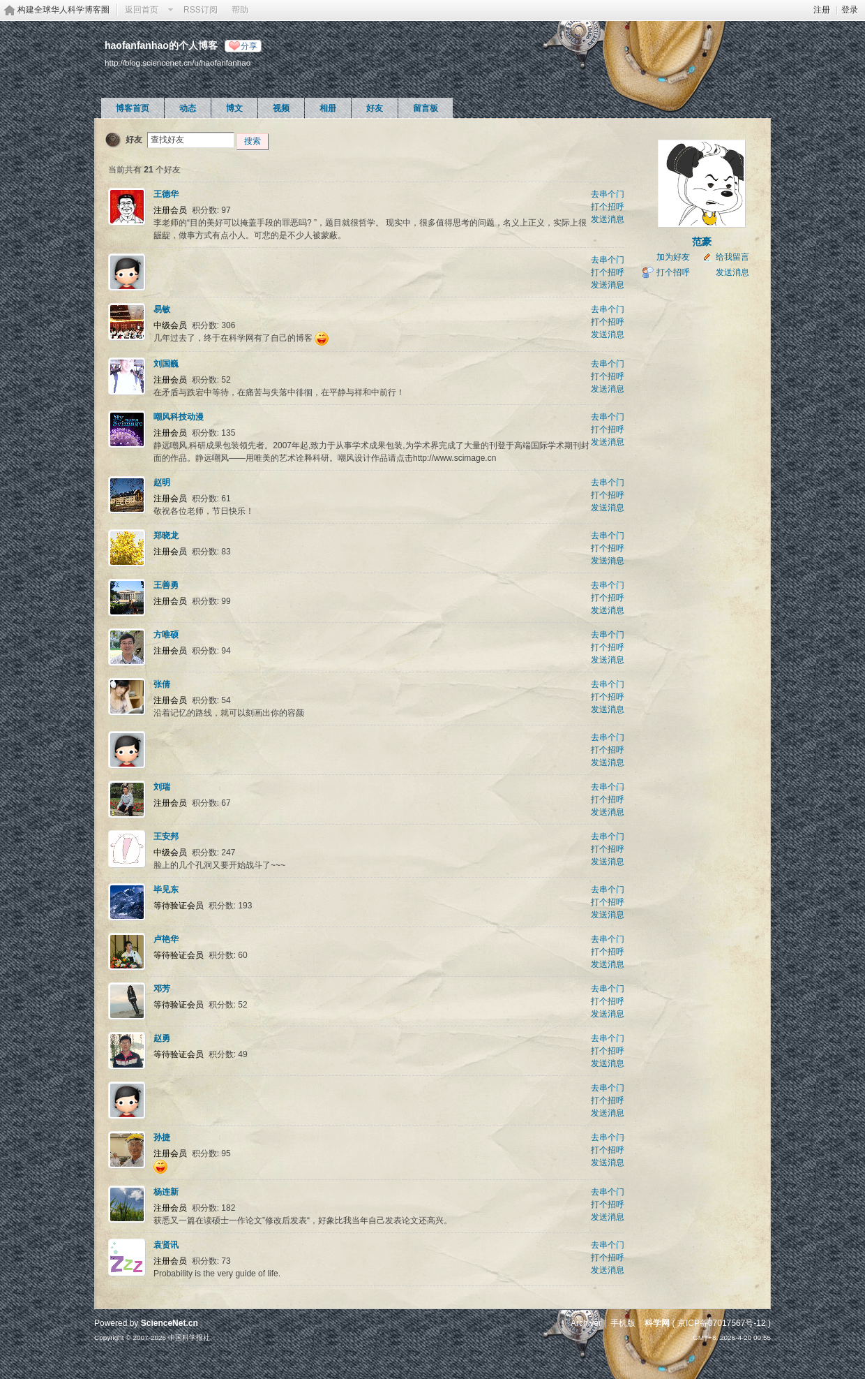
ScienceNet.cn (169, 1323)
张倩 (161, 684)
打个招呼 (607, 207)
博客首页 (132, 108)
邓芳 (161, 989)
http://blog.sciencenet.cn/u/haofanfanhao (177, 62)
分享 (249, 46)
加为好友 (673, 257)
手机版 (622, 1323)
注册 (821, 10)
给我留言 (732, 257)
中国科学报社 (189, 1337)
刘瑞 (161, 787)
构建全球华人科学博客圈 (63, 10)
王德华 (166, 194)
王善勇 (166, 585)
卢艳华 (166, 939)
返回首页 (141, 10)
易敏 (161, 309)
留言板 (425, 108)
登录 (849, 10)
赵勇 (161, 1038)
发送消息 (607, 219)
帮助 (240, 10)
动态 (187, 108)
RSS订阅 (200, 10)
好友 (374, 108)
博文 (234, 108)
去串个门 (607, 194)
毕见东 (166, 889)
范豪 (702, 241)
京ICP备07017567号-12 (721, 1323)
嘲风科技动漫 (178, 417)
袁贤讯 (166, 1245)
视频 (281, 108)
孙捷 (161, 1137)
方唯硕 (166, 635)
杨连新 (166, 1192)
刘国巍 (166, 364)
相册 (327, 108)
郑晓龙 (166, 535)
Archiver (586, 1323)
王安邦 (166, 836)
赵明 (161, 482)
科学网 (657, 1323)
